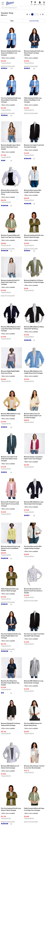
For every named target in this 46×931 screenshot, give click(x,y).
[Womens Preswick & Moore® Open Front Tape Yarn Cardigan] (11, 222)
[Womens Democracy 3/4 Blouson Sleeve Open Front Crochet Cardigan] (34, 400)
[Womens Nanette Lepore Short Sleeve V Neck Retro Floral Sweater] (11, 131)
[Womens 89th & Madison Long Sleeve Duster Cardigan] (34, 667)
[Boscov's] (10, 3)
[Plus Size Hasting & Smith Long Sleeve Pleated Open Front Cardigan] (11, 620)
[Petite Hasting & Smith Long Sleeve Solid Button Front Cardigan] (34, 84)
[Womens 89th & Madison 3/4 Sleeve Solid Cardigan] (11, 752)
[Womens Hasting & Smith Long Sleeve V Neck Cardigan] (34, 222)
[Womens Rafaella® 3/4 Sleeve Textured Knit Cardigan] (11, 710)
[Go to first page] (28, 14)
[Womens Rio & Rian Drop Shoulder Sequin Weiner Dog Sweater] (11, 667)
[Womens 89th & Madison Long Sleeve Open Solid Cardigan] (34, 488)
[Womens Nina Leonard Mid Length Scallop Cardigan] (34, 177)
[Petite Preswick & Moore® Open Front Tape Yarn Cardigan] (34, 795)
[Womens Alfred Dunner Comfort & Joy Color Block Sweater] (34, 752)
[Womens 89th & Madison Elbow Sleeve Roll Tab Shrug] (34, 313)
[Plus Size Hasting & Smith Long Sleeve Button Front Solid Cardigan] (11, 84)
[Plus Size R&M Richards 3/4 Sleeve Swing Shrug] (34, 710)
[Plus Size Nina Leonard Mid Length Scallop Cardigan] (34, 533)
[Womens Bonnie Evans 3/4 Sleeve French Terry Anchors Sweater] (34, 575)
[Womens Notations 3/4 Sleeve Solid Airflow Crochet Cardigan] (34, 267)
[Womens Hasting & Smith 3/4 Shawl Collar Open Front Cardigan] (11, 267)
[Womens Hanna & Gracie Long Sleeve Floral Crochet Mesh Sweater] (11, 533)
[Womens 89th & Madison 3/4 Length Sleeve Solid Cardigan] (34, 358)
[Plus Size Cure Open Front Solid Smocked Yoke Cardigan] (34, 620)
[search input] (23, 7)
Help (31, 3)
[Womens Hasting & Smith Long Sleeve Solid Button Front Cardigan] (11, 37)
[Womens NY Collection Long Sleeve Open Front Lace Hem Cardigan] (11, 488)
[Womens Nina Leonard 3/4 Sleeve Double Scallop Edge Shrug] (11, 177)
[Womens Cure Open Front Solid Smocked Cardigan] (34, 131)
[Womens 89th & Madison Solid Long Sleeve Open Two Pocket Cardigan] (11, 313)
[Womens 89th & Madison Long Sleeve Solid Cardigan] (11, 400)
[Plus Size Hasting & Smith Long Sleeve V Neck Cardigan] (11, 795)
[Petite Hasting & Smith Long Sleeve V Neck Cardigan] (11, 575)
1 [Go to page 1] (32, 14)
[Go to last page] (42, 14)
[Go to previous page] (30, 14)
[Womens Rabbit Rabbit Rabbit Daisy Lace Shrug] (11, 358)
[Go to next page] (40, 14)
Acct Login (39, 3)
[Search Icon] (3, 7)
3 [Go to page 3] (37, 14)
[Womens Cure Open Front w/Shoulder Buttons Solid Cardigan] (11, 443)
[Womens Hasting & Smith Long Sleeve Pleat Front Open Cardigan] (34, 37)
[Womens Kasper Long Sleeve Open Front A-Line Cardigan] (34, 443)
